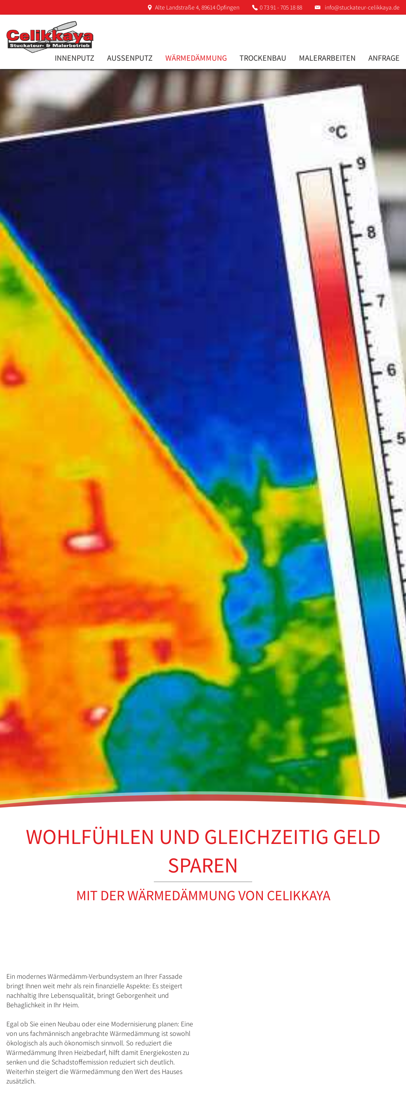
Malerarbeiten (327, 57)
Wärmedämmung (196, 57)
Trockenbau (262, 57)
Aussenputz (130, 57)
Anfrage (384, 57)
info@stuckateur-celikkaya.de (362, 7)
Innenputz (74, 57)
